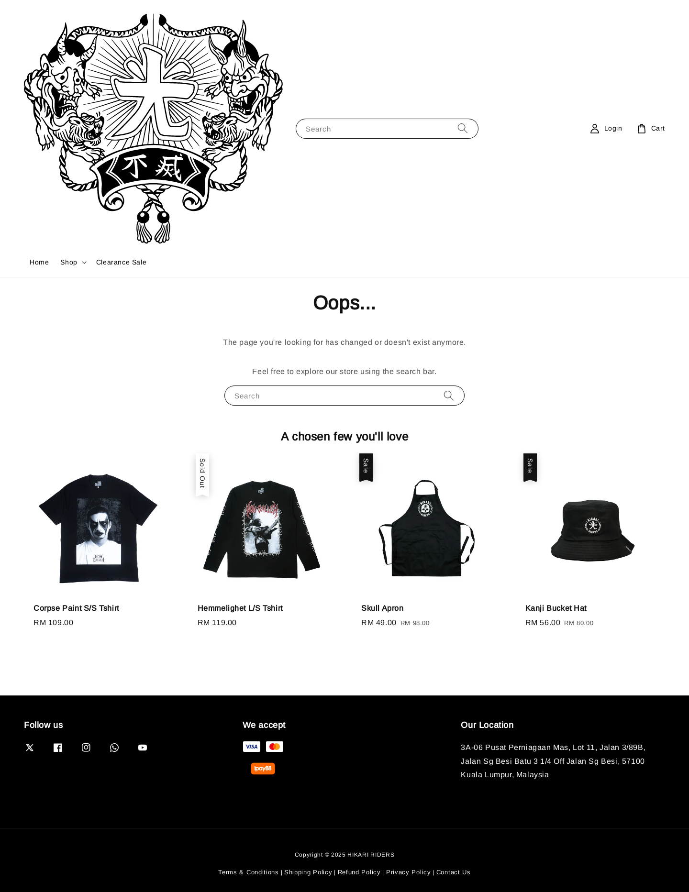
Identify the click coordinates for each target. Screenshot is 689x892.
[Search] (462, 128)
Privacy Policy (408, 872)
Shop (68, 262)
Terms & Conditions (248, 872)
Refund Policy (359, 872)
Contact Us (453, 872)
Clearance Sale (121, 262)
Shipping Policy (308, 872)
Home (39, 262)
